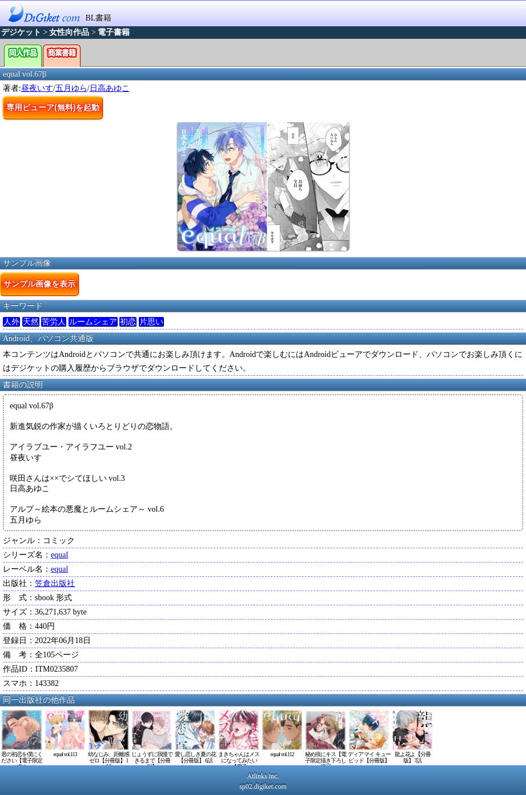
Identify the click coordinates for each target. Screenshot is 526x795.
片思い (151, 322)
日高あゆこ (110, 88)
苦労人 (54, 322)
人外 (11, 322)
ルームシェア (93, 322)
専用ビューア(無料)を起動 (52, 107)
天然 (31, 322)
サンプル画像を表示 (39, 283)
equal (59, 555)
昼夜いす (37, 88)
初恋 (128, 322)
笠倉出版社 (55, 583)
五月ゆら (71, 88)
